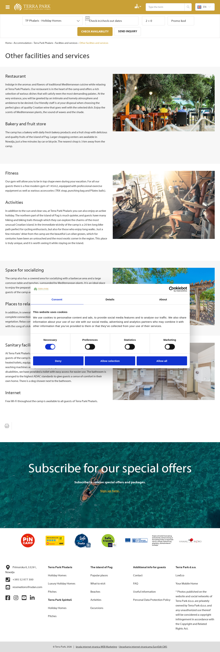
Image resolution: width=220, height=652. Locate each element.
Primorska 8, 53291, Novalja (20, 569)
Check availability (95, 31)
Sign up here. (110, 491)
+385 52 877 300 (19, 579)
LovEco (180, 575)
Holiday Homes (57, 575)
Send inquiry (127, 31)
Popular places (99, 575)
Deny (58, 360)
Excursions (96, 607)
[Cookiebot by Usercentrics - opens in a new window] (171, 289)
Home (8, 42)
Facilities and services (66, 42)
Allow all (161, 360)
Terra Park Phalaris (43, 42)
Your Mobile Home (187, 583)
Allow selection (110, 360)
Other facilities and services (93, 42)
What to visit (97, 583)
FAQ (135, 583)
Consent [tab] (57, 299)
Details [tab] (110, 299)
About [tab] (163, 299)
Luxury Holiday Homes (61, 583)
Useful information (144, 591)
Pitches (52, 591)
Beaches (95, 591)
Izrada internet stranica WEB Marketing (96, 646)
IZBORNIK (8, 7)
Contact (137, 575)
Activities (95, 599)
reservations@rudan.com (23, 587)
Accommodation (23, 42)
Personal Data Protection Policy (151, 599)
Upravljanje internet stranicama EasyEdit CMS (143, 646)
